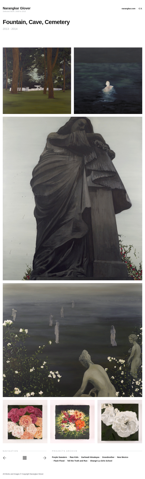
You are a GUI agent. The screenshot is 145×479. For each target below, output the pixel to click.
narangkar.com (128, 8)
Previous (5, 458)
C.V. (140, 8)
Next (44, 458)
